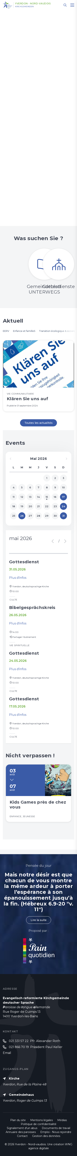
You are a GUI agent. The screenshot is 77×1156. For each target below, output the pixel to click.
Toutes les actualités (38, 423)
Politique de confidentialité (38, 1124)
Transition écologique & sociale (57, 331)
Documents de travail (56, 1128)
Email (7, 1053)
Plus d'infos (17, 578)
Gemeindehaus (21, 1095)
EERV (6, 331)
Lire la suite (39, 920)
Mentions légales (41, 1120)
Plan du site (18, 1120)
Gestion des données (46, 1136)
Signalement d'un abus (22, 1128)
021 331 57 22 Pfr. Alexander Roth (34, 1041)
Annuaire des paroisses (21, 1132)
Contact (22, 1136)
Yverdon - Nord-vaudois (33, 3)
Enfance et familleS (24, 331)
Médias (62, 1120)
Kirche (14, 1078)
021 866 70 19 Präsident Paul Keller (35, 1047)
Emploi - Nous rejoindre (55, 1132)
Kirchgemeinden (24, 7)
